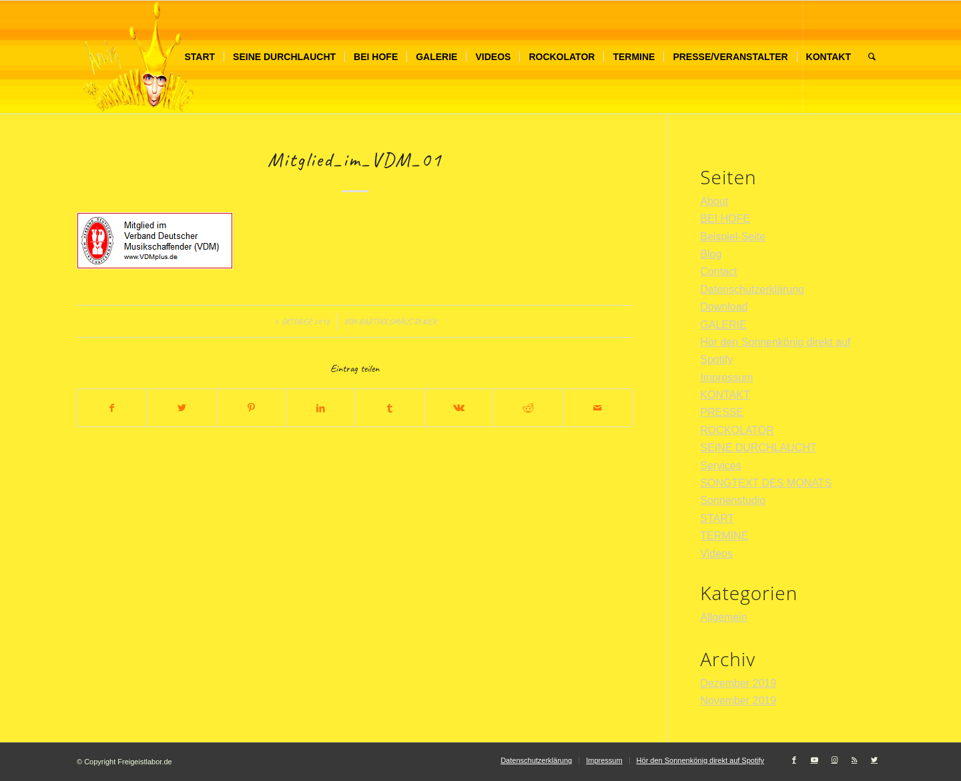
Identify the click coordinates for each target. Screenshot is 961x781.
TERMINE (724, 535)
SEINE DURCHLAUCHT (758, 447)
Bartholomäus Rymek (397, 321)
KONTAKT (724, 395)
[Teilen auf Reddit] (528, 408)
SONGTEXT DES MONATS (766, 483)
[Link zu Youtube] (814, 760)
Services (720, 465)
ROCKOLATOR (737, 430)
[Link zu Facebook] (794, 760)
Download (723, 306)
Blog (710, 254)
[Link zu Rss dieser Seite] (854, 760)
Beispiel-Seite (732, 236)
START (717, 518)
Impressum (726, 377)
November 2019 (738, 700)
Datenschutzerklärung (752, 289)
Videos (716, 553)
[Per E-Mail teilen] (597, 408)
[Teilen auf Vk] (459, 408)
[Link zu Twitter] (874, 760)
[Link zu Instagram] (834, 760)
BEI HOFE (725, 218)
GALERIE (723, 324)
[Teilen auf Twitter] (181, 408)
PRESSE (721, 412)
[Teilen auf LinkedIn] (320, 408)
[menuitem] (200, 57)
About (714, 201)
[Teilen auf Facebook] (112, 408)
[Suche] (872, 57)
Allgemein (723, 617)
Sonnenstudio (732, 500)
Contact (718, 271)
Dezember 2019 (738, 683)
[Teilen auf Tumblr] (390, 408)
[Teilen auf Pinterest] (251, 408)
